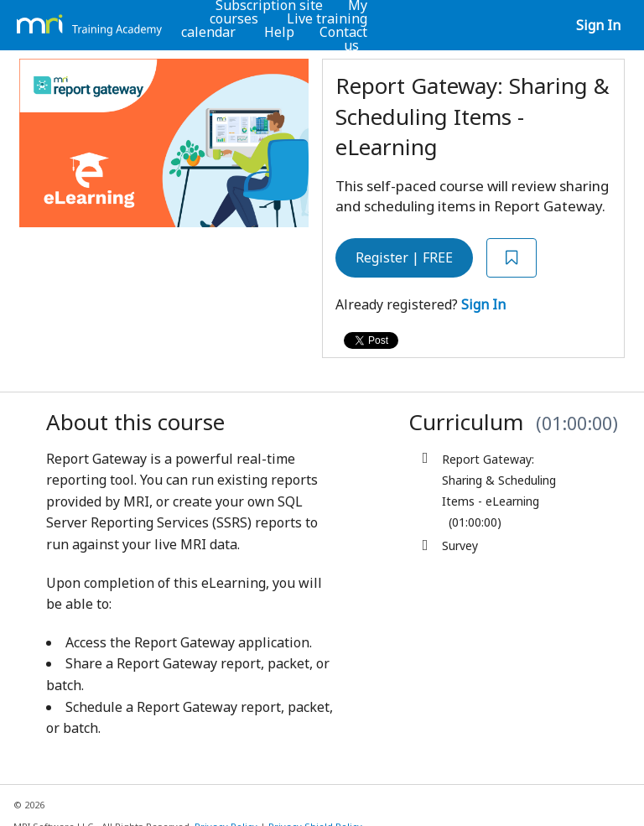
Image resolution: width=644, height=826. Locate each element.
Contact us (343, 39)
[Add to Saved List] (511, 258)
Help (279, 32)
